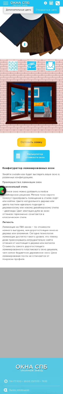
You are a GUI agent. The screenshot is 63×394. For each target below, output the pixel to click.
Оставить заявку (31, 142)
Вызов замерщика (19, 390)
